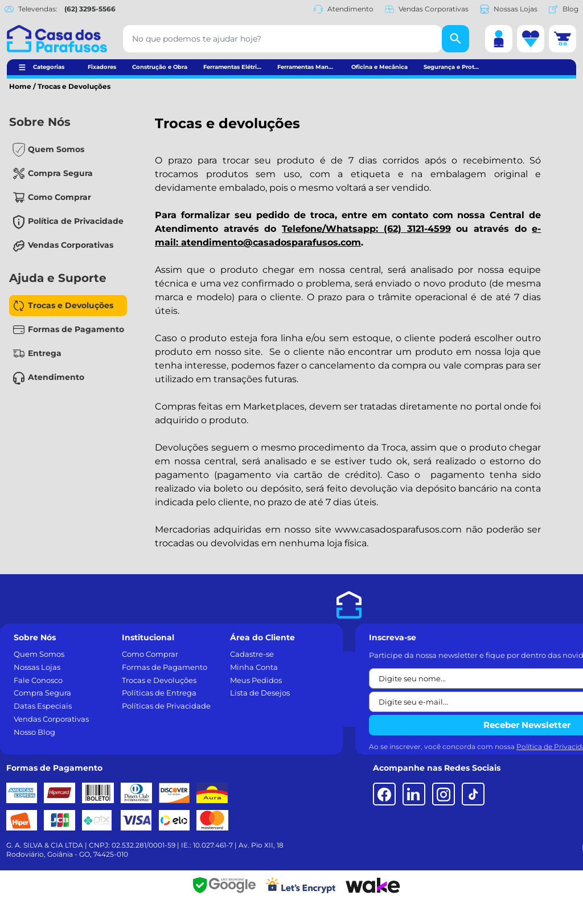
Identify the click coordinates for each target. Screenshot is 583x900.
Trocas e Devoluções (70, 305)
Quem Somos (56, 149)
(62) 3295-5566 (90, 9)
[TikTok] (473, 794)
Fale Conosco (38, 680)
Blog (563, 9)
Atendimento (343, 9)
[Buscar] (455, 38)
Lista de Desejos (260, 692)
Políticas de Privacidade (166, 705)
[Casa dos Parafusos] (57, 38)
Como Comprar (59, 197)
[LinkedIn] (414, 794)
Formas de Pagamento (76, 329)
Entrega (44, 353)
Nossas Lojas (508, 9)
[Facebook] (384, 794)
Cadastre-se (252, 653)
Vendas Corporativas (427, 9)
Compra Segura (60, 173)
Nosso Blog (34, 732)
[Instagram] (443, 794)
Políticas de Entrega (159, 692)
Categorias (48, 67)
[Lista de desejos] (530, 38)
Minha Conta (254, 667)
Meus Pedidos (256, 680)
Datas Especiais (43, 705)
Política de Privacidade (76, 221)
